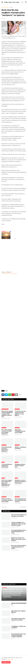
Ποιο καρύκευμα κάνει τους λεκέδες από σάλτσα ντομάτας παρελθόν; (18, 635)
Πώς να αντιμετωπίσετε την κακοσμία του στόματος (18, 515)
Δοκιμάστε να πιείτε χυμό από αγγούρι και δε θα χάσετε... (20, 481)
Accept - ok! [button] (6, 662)
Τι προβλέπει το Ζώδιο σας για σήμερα (18, 627)
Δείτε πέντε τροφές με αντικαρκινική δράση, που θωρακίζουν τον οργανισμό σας (6, 483)
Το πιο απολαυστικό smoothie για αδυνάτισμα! (6, 466)
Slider (11, 7)
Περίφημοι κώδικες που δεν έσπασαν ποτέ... (20, 466)
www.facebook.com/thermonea (14, 287)
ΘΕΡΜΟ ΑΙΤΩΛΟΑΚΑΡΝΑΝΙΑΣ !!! (18, 604)
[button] (2, 2)
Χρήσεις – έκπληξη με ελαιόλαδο (20, 447)
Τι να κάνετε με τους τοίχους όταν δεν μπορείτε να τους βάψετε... (20, 413)
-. (6, 272)
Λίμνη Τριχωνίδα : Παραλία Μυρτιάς (18, 611)
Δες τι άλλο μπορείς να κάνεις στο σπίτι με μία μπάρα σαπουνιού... (6, 431)
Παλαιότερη (23, 507)
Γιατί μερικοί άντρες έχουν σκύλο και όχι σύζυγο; (18, 619)
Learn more (10, 659)
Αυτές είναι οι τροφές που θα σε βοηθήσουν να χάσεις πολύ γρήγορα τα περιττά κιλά (7, 414)
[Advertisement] (14, 253)
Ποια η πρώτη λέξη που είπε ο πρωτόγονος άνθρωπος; (6, 449)
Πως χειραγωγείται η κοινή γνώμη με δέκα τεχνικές (20, 500)
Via (2, 227)
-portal (6, 231)
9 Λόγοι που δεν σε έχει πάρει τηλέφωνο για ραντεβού (7, 500)
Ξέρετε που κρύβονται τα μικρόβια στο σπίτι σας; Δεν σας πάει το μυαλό (18, 524)
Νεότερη (4, 507)
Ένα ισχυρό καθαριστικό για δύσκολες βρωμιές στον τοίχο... (18, 531)
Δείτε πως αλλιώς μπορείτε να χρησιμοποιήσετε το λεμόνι (18, 547)
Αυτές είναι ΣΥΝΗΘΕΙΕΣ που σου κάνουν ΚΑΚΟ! (20, 431)
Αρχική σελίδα (5, 7)
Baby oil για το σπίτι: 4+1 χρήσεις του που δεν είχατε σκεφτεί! (18, 539)
